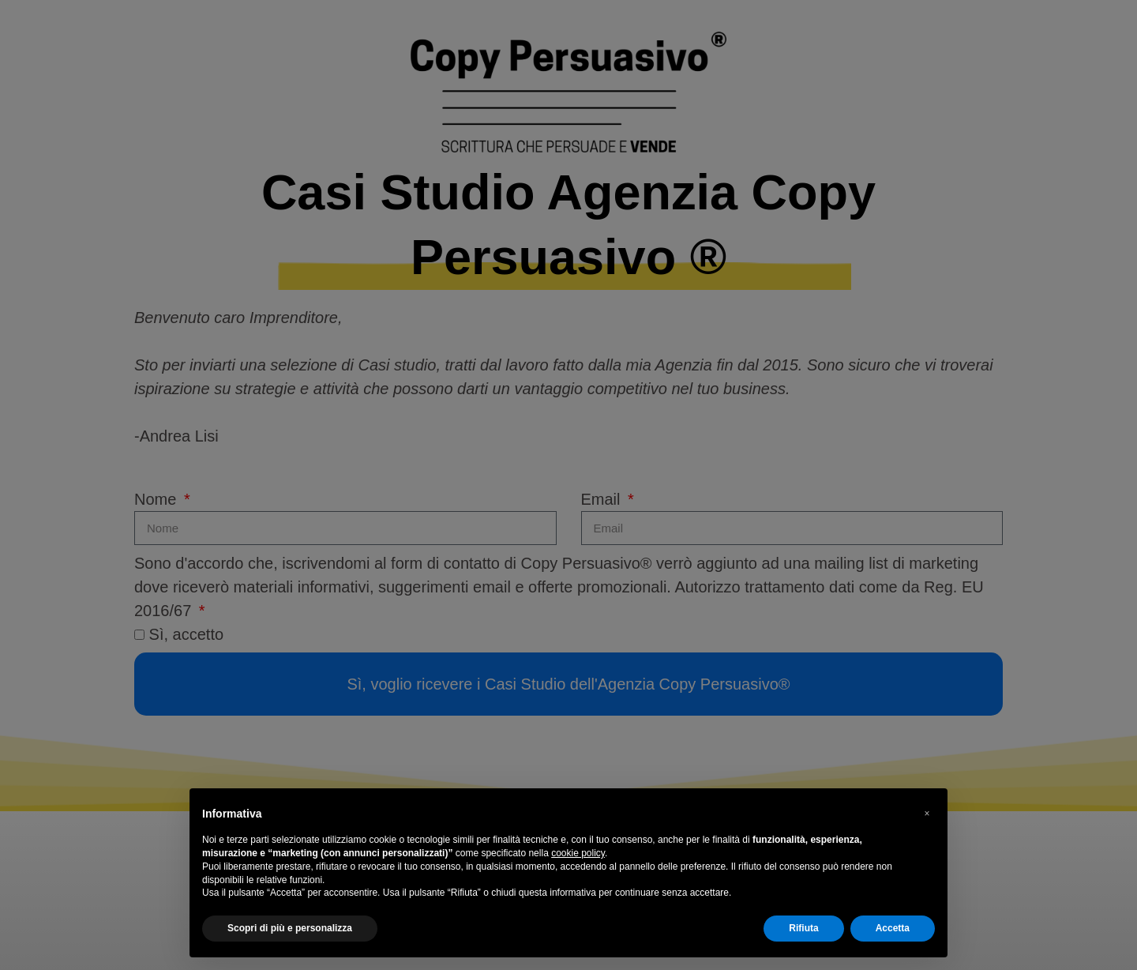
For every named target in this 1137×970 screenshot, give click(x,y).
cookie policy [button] (578, 853)
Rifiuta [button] (803, 928)
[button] (927, 813)
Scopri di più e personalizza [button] (289, 928)
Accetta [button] (893, 928)
